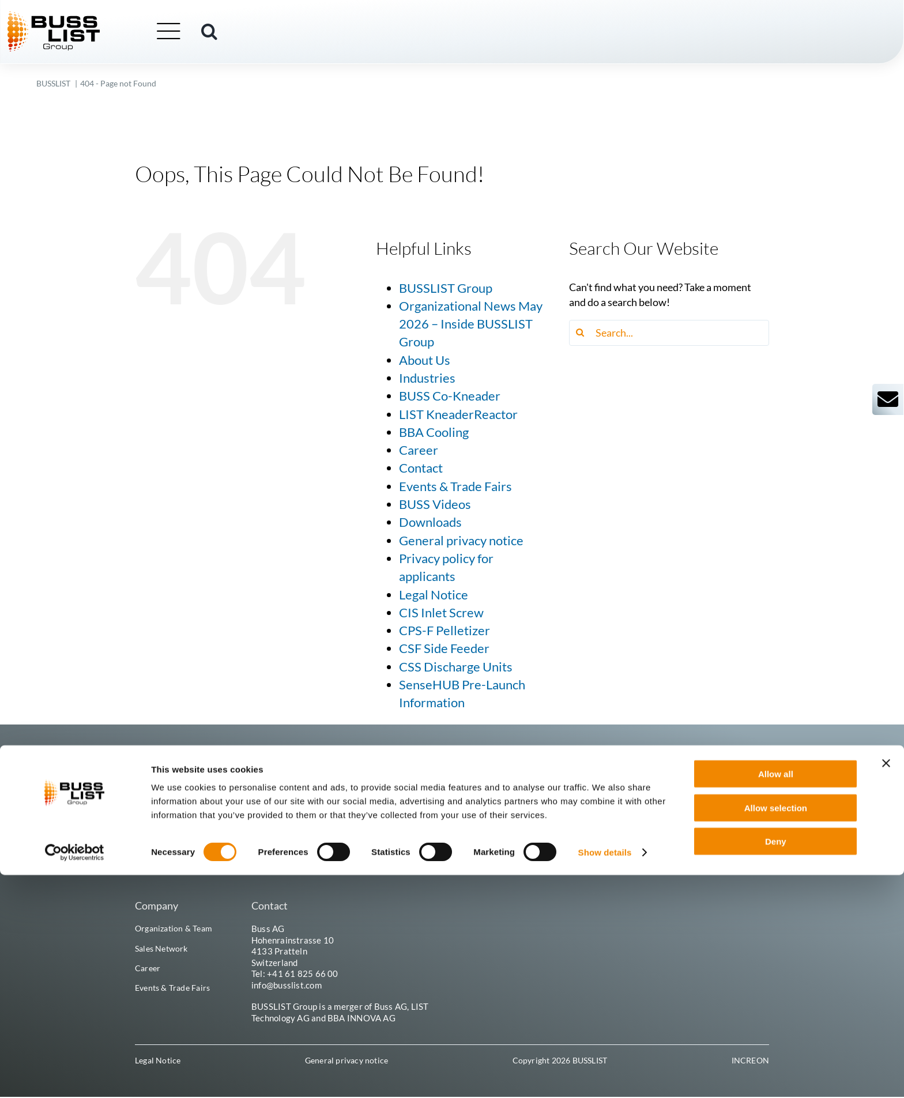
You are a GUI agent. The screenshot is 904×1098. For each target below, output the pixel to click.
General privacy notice (461, 540)
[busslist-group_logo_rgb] (83, 18)
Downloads (430, 522)
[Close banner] (886, 986)
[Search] (582, 333)
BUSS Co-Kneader (449, 395)
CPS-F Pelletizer (444, 630)
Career (418, 450)
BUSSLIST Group (445, 288)
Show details (605, 1075)
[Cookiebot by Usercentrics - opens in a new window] (74, 1075)
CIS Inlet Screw (441, 612)
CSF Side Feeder (444, 648)
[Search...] (669, 333)
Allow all (775, 997)
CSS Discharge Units (456, 666)
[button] (238, 33)
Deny (775, 1064)
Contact (421, 468)
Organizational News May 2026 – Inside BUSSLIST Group (471, 324)
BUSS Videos (435, 504)
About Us (424, 360)
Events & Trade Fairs (455, 486)
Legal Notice (433, 594)
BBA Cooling (434, 432)
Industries (427, 378)
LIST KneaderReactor (458, 414)
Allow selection (775, 1031)
